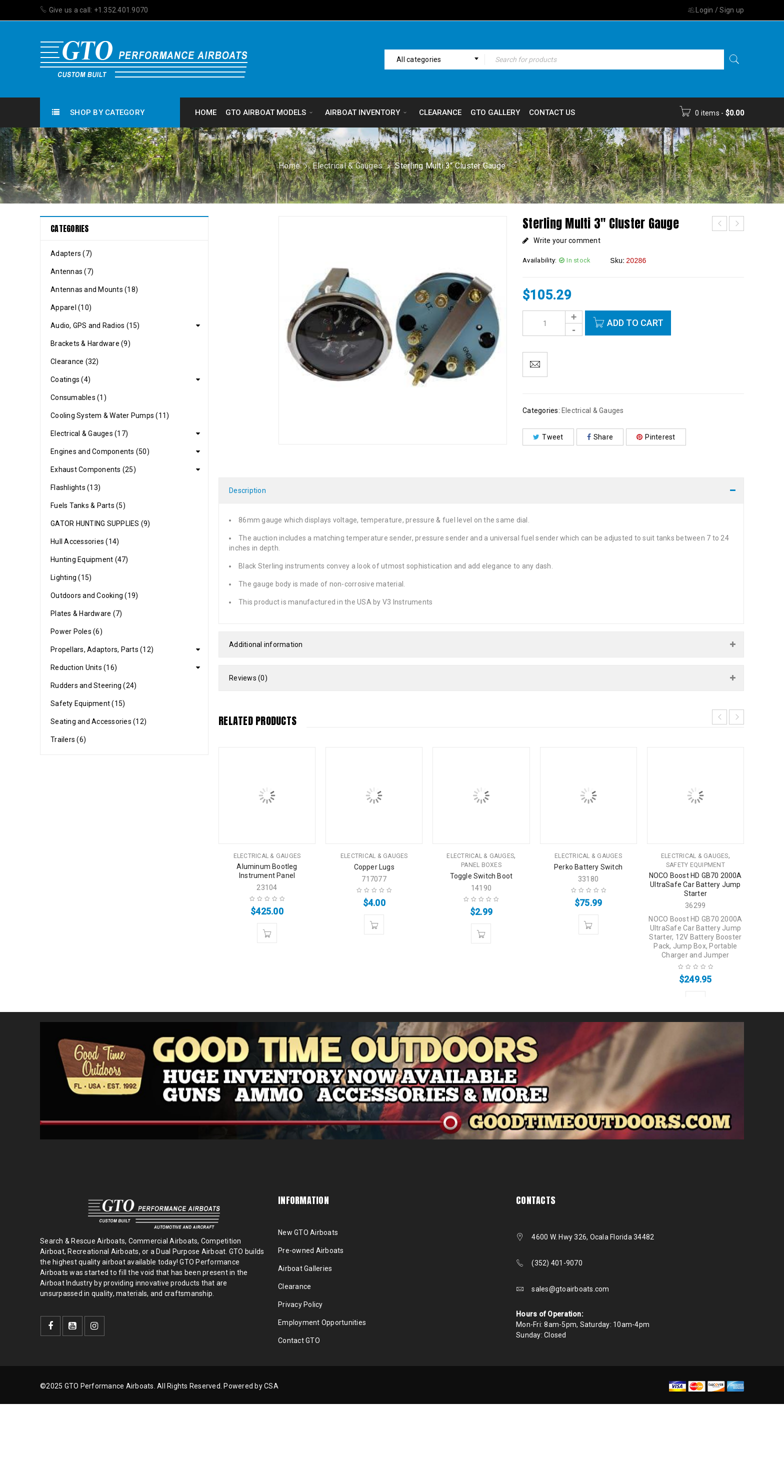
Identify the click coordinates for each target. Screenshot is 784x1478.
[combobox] (434, 59)
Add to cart (635, 323)
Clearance (294, 1286)
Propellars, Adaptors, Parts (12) (102, 650)
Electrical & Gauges (347, 165)
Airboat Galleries (305, 1268)
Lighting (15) (71, 578)
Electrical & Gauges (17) (89, 434)
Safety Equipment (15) (87, 704)
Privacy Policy (300, 1304)
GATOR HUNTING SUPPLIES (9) (100, 524)
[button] (267, 933)
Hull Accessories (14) (84, 542)
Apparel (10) (71, 308)
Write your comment (567, 240)
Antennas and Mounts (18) (94, 290)
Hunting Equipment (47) (89, 560)
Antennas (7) (72, 272)
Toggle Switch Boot (481, 876)
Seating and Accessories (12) (98, 722)
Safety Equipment (695, 865)
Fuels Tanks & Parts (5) (88, 506)
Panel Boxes (481, 865)
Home (289, 165)
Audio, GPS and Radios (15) (95, 326)
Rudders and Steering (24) (93, 686)
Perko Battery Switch (588, 867)
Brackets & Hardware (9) (90, 344)
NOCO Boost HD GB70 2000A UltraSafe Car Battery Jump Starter (695, 885)
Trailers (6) (68, 740)
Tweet (548, 437)
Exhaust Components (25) (93, 470)
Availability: (539, 260)
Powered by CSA (251, 1386)
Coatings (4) (70, 380)
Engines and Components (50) (100, 452)
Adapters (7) (71, 254)
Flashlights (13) (75, 488)
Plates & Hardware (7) (86, 614)
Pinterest (656, 437)
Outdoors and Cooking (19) (94, 596)
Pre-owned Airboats (311, 1250)
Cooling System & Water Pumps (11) (109, 416)
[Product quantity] (552, 323)
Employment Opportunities (322, 1322)
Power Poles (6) (76, 632)
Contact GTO (299, 1340)
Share (600, 437)
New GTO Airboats (308, 1232)
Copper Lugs (374, 867)
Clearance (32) (74, 362)
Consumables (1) (78, 398)
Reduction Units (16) (83, 668)
